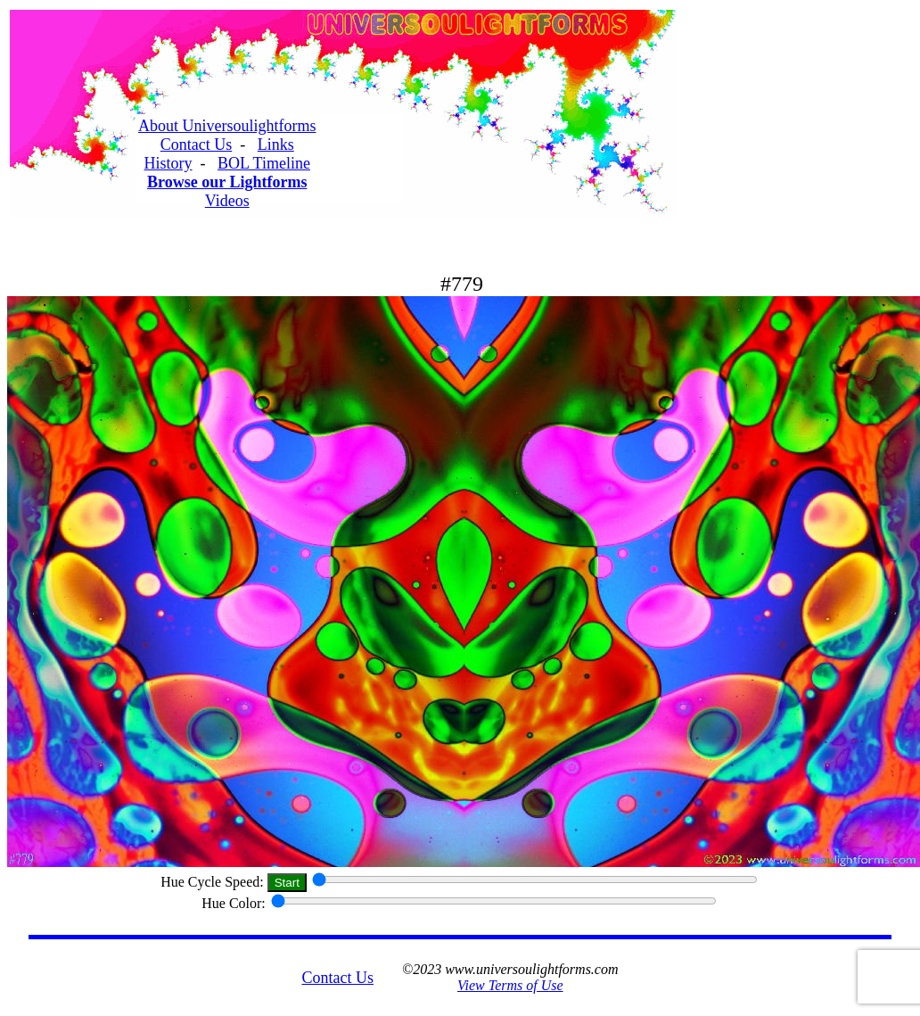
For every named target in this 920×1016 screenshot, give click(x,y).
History (168, 163)
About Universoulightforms (227, 126)
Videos (227, 201)
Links (276, 144)
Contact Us (196, 144)
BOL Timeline (264, 163)
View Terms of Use (510, 985)
